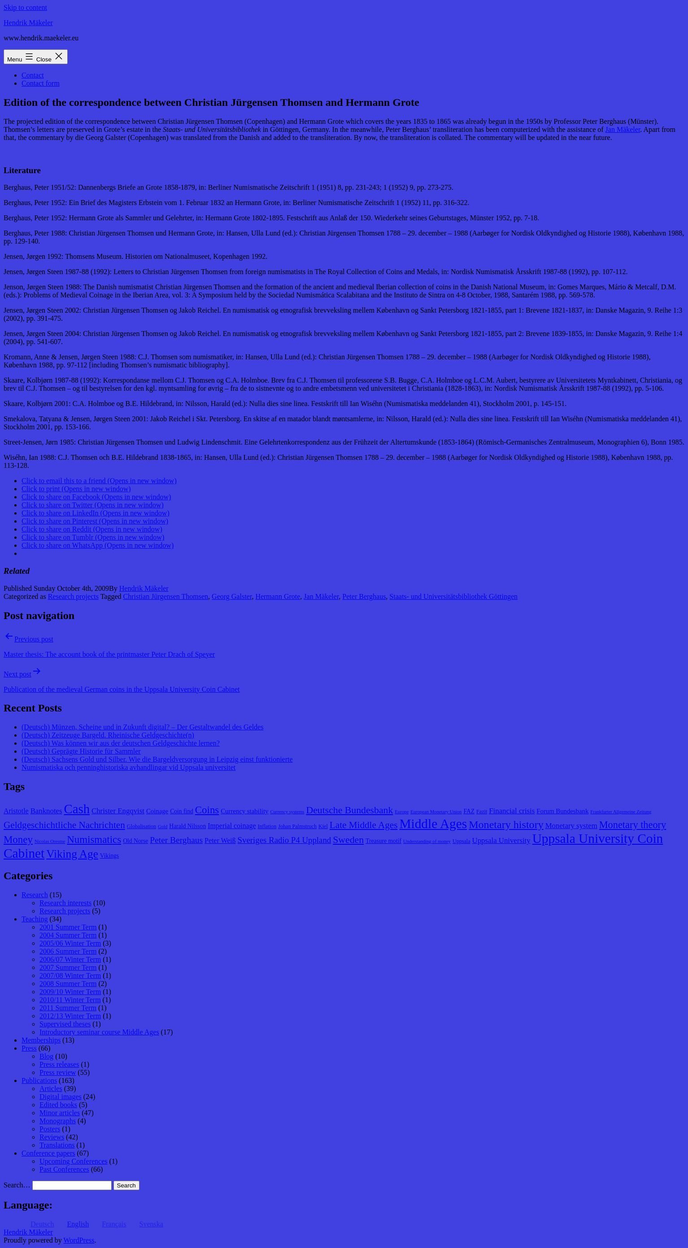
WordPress (78, 1240)
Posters (49, 1129)
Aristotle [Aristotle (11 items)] (16, 811)
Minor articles (59, 1113)
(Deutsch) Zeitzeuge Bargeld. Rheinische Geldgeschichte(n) (108, 735)
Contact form (41, 83)
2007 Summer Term (67, 967)
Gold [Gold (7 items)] (162, 826)
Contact (33, 75)
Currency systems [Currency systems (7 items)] (287, 811)
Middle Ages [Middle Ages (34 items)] (433, 823)
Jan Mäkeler (622, 129)
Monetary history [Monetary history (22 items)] (506, 824)
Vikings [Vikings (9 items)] (109, 855)
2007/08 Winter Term (70, 975)
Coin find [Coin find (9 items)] (181, 811)
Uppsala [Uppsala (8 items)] (461, 841)
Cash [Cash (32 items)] (77, 809)
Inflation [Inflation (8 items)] (267, 826)
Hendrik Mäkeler (28, 22)
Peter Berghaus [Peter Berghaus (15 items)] (176, 840)
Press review (57, 1072)
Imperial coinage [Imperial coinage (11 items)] (232, 825)
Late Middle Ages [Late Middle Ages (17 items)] (364, 825)
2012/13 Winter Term (70, 1016)
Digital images (60, 1096)
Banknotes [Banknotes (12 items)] (46, 811)
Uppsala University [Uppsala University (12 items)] (501, 840)
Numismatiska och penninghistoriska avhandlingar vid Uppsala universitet (128, 767)
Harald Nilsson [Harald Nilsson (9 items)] (187, 826)
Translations (57, 1145)
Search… (17, 1185)
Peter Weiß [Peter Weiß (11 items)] (220, 840)
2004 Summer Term (67, 935)
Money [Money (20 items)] (18, 839)
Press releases (59, 1064)
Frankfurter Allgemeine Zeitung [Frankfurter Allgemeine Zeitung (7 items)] (620, 811)
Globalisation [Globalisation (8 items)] (141, 826)
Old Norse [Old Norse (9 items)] (135, 841)
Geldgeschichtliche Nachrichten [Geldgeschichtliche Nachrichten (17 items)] (64, 825)
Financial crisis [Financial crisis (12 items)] (512, 811)
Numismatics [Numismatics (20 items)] (94, 839)
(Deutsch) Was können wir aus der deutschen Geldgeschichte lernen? (121, 743)
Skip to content (25, 7)
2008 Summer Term (67, 983)
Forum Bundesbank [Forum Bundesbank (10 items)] (562, 811)
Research (35, 895)
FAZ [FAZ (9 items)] (469, 811)
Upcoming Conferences (73, 1161)
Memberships (41, 1040)
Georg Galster (232, 596)
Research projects (73, 596)
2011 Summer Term (67, 1008)
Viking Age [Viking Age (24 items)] (72, 853)
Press (29, 1048)
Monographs (57, 1121)
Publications (39, 1080)
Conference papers (48, 1153)
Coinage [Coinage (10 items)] (157, 811)
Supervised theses (65, 1024)
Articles (50, 1088)
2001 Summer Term (67, 927)
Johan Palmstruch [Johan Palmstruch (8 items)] (297, 826)
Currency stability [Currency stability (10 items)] (244, 811)
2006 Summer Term (67, 951)
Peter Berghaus (364, 596)
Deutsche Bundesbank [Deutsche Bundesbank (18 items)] (349, 810)
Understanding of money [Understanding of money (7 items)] (427, 841)
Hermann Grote (277, 596)
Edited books (58, 1104)
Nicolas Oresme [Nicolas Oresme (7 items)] (50, 841)
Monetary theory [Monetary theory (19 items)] (632, 824)
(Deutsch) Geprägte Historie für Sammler (81, 751)
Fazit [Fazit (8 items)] (481, 811)
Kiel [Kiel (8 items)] (323, 826)
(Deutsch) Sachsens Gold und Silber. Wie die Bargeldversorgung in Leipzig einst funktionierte (157, 759)
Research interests (65, 903)
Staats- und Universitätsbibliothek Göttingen (453, 596)
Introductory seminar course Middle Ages (99, 1032)
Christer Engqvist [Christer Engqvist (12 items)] (117, 811)
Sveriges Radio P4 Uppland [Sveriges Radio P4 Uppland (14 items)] (284, 840)
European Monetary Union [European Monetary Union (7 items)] (436, 811)
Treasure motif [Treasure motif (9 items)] (383, 841)
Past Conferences (64, 1169)
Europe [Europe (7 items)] (402, 811)
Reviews (51, 1137)
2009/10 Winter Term (70, 991)
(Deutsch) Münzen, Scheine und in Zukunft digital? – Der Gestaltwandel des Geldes (142, 727)
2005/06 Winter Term (70, 943)
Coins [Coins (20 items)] (207, 810)
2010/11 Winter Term (70, 1000)
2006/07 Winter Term (70, 959)
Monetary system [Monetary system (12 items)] (571, 825)
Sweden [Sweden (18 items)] (348, 839)
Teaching (35, 919)
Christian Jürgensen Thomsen (165, 596)
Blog (46, 1056)
